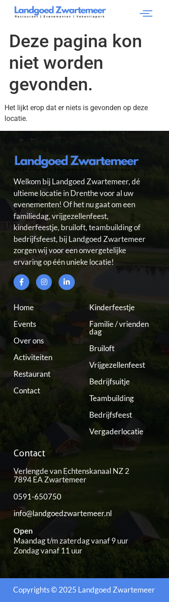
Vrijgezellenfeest (117, 365)
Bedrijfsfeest (110, 414)
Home (24, 307)
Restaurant (32, 374)
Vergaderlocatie (116, 431)
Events (25, 324)
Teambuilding (111, 398)
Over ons (29, 340)
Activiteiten (33, 357)
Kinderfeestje (112, 307)
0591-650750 (37, 496)
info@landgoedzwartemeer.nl (63, 513)
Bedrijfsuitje (109, 381)
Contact (27, 390)
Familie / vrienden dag (119, 327)
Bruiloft (101, 348)
